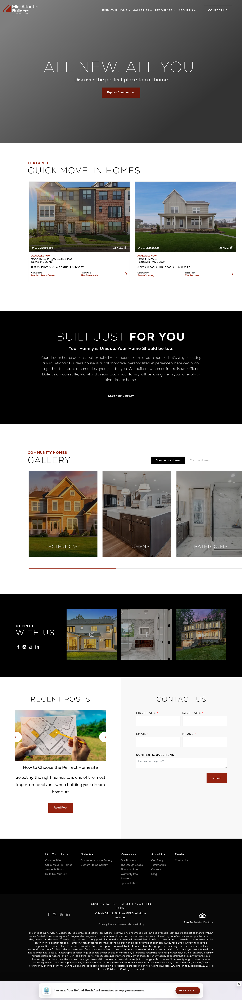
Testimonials (159, 864)
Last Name (193, 712)
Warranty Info (129, 874)
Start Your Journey (121, 396)
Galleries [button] (141, 10)
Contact (181, 854)
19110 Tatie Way (151, 261)
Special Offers (129, 883)
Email (142, 733)
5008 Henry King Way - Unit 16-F (51, 261)
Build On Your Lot (56, 874)
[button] (239, 984)
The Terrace (192, 275)
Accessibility (136, 924)
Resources (128, 854)
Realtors (126, 878)
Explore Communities (121, 92)
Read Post (60, 807)
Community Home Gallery (96, 860)
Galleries (87, 854)
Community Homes (168, 460)
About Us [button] (185, 10)
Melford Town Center (43, 275)
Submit (216, 778)
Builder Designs (203, 922)
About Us (158, 854)
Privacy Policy (107, 924)
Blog (154, 874)
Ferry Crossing (145, 275)
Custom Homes (200, 460)
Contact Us (182, 860)
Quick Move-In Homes (58, 864)
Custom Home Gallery (94, 864)
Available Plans (54, 869)
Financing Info (129, 869)
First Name (147, 712)
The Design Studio (132, 864)
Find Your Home (56, 854)
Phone (189, 733)
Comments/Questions (156, 754)
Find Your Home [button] (114, 10)
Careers (156, 869)
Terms (122, 924)
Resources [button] (164, 10)
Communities (53, 860)
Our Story (157, 860)
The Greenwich (89, 275)
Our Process (128, 860)
